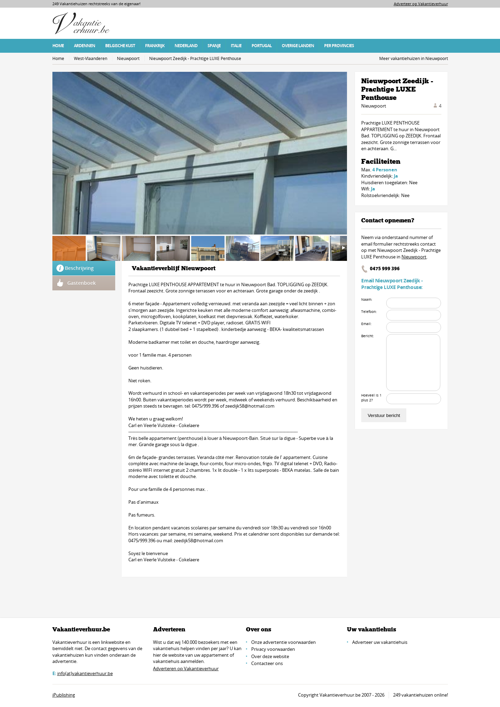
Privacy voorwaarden (273, 649)
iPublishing (63, 695)
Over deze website (270, 656)
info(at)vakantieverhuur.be (85, 673)
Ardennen (84, 46)
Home (58, 46)
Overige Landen (298, 46)
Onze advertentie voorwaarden (283, 642)
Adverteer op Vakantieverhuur (421, 3)
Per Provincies (339, 46)
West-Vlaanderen (90, 58)
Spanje (214, 46)
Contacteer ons (267, 663)
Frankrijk (154, 46)
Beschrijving (79, 268)
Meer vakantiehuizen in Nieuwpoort (413, 58)
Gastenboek (81, 283)
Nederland (186, 46)
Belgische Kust (120, 46)
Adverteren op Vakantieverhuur (186, 668)
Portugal (262, 46)
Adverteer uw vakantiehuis (379, 642)
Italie (236, 46)
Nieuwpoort (128, 58)
